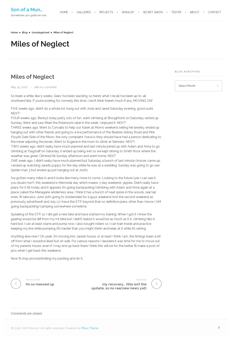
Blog (25, 32)
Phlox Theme (89, 328)
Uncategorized (40, 32)
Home (14, 32)
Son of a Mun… (27, 9)
